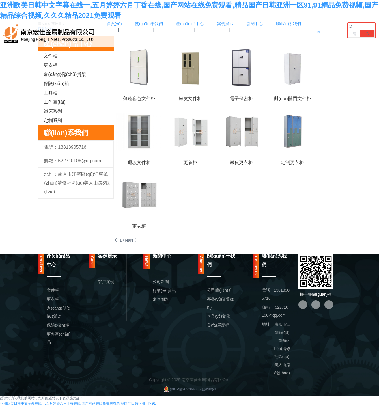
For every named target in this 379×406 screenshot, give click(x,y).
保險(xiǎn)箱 (56, 83)
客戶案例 (106, 281)
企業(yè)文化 (218, 316)
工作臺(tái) (55, 102)
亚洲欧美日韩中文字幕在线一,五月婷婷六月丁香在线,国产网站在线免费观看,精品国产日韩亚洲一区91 (78, 403)
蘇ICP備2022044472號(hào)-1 (189, 389)
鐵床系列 (53, 111)
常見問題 (161, 299)
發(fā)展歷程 (218, 325)
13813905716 (72, 147)
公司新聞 (161, 281)
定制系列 (53, 120)
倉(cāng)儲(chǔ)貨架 (65, 74)
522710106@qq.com (79, 160)
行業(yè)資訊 (164, 290)
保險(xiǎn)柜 (58, 325)
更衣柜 (50, 65)
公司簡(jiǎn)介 (219, 290)
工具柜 (50, 92)
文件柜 (50, 55)
